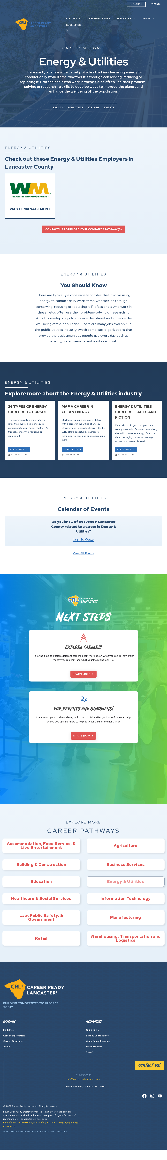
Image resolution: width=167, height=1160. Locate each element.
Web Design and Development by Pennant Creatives (35, 1142)
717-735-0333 (83, 1085)
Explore (75, 18)
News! (89, 1062)
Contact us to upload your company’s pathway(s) (83, 229)
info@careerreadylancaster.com (83, 1089)
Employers (76, 107)
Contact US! (149, 1076)
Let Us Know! (83, 540)
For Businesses (94, 1057)
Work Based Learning (98, 1051)
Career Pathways (98, 18)
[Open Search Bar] (67, 30)
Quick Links (73, 25)
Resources (127, 18)
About (150, 18)
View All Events (83, 553)
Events (109, 107)
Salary (58, 107)
